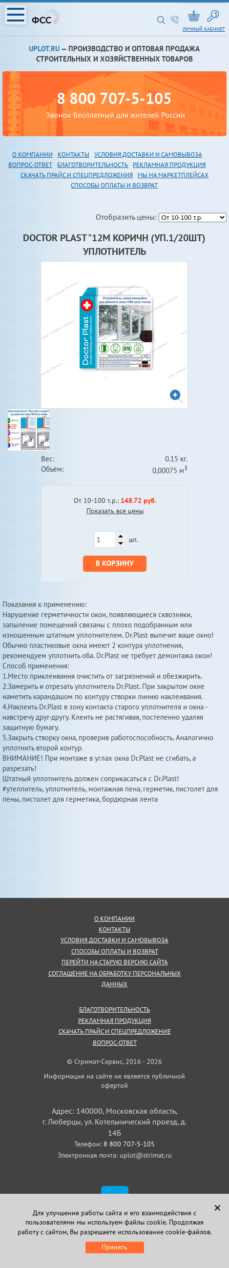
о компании (114, 919)
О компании (32, 154)
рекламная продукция (169, 165)
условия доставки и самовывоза (114, 940)
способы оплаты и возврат (114, 951)
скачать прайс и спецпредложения (77, 175)
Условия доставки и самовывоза (148, 154)
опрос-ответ (32, 165)
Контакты (73, 154)
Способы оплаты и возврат (114, 185)
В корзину (115, 563)
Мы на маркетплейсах (173, 175)
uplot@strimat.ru (146, 1155)
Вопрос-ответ (115, 1043)
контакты (114, 929)
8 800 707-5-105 (114, 98)
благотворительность (92, 165)
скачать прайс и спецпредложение (115, 1031)
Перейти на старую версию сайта (115, 962)
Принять (114, 1247)
